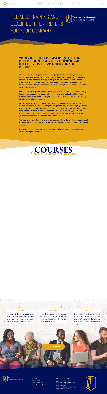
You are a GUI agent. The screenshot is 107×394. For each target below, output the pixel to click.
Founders (34, 369)
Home (31, 4)
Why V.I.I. (39, 4)
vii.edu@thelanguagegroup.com (66, 373)
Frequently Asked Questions (39, 375)
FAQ (48, 4)
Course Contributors (37, 373)
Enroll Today (95, 4)
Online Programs (66, 4)
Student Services (82, 4)
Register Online (53, 337)
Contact (55, 4)
